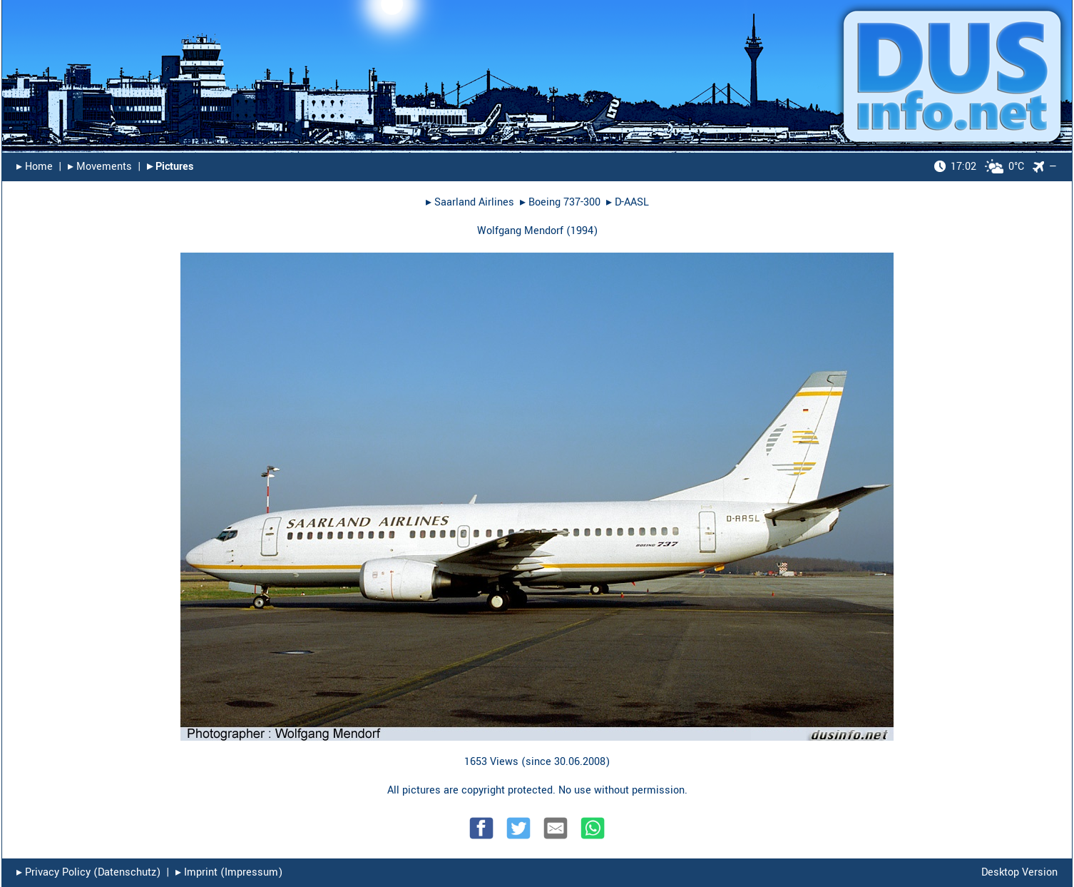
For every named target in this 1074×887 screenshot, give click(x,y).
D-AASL (632, 202)
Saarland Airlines (474, 202)
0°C (979, 166)
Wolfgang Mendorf (520, 230)
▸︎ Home (34, 166)
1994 (582, 230)
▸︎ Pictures (170, 166)
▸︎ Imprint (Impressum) (228, 872)
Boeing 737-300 (564, 202)
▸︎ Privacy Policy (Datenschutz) (88, 872)
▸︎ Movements (100, 166)
